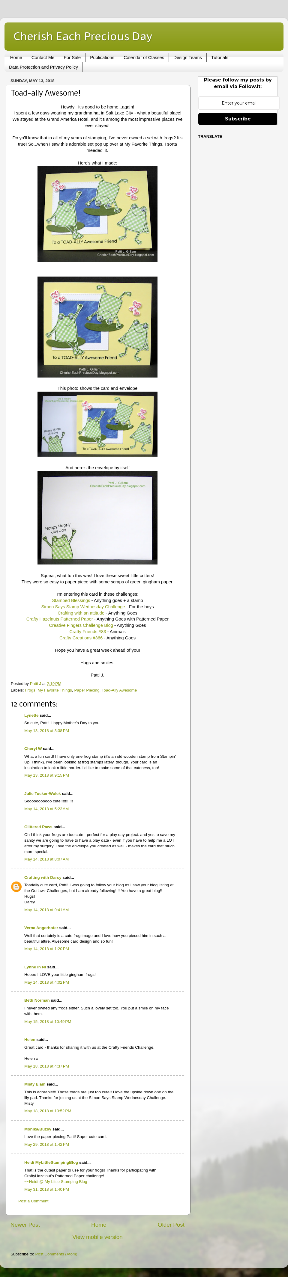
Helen (29, 1039)
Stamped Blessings (71, 600)
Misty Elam (35, 1084)
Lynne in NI (35, 967)
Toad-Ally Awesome (119, 690)
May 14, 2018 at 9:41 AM (46, 910)
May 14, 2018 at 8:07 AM (46, 859)
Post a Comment (33, 1201)
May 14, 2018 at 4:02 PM (46, 982)
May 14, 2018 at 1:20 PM (46, 949)
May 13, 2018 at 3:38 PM (46, 730)
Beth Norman (37, 1000)
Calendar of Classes (144, 57)
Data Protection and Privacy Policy (43, 67)
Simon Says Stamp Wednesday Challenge (83, 606)
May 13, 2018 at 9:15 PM (46, 775)
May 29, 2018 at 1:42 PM (46, 1144)
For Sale (72, 57)
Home (16, 57)
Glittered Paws (38, 827)
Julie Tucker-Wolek (42, 793)
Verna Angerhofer (41, 928)
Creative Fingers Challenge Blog (81, 625)
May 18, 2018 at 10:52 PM (47, 1111)
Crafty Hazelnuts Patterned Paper (59, 619)
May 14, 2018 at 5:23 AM (46, 809)
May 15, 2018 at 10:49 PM (47, 1021)
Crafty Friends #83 (87, 631)
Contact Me (43, 57)
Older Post (171, 1225)
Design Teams (187, 57)
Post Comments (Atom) (56, 1254)
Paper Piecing (86, 690)
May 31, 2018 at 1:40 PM (46, 1189)
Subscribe (238, 119)
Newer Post (25, 1225)
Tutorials (219, 57)
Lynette (31, 715)
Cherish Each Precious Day (83, 36)
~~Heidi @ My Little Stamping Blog (55, 1181)
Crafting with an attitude (81, 613)
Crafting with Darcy (43, 877)
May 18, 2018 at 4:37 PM (46, 1066)
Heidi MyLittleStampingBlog (51, 1162)
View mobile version (97, 1237)
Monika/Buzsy (37, 1129)
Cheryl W (33, 748)
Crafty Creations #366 (81, 638)
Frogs (30, 690)
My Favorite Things (55, 690)
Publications (102, 57)
